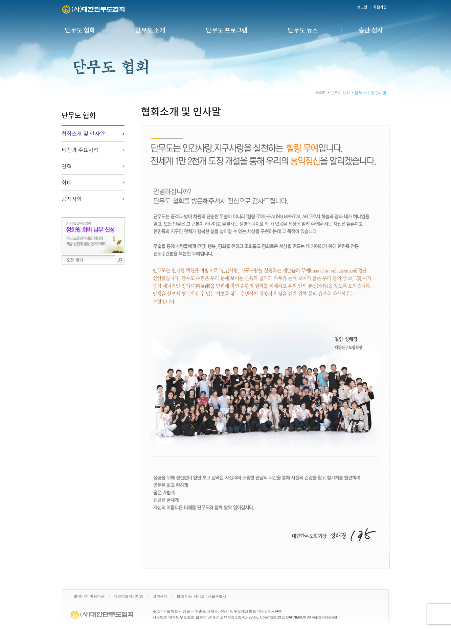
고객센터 (160, 596)
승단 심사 (371, 29)
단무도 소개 (150, 29)
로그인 (362, 6)
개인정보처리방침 (128, 596)
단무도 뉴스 (303, 29)
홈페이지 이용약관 (89, 596)
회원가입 (380, 6)
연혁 (67, 166)
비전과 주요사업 (80, 149)
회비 (67, 182)
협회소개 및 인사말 (83, 133)
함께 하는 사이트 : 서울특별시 (201, 596)
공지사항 (72, 199)
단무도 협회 (80, 29)
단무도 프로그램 (227, 29)
